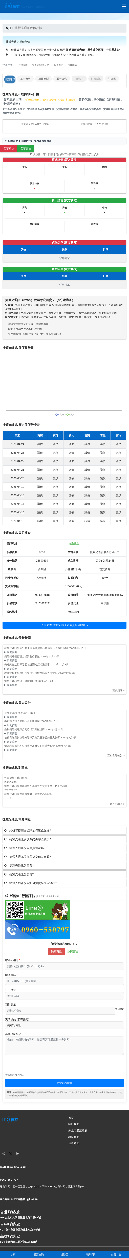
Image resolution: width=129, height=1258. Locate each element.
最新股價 (10, 79)
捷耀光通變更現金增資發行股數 (22, 656)
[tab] (64, 831)
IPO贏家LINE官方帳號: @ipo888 (19, 1199)
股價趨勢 (58, 65)
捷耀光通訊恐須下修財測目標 (21, 681)
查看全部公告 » (116, 755)
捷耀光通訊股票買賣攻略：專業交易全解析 (28, 794)
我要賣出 (25, 148)
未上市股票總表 (77, 1130)
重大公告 (61, 78)
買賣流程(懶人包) (40, 65)
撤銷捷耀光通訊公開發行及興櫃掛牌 (24, 729)
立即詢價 (72, 65)
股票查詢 (39, 1254)
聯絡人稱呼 (12, 960)
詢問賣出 (73, 951)
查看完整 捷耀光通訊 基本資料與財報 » (64, 625)
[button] (64, 830)
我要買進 (9, 148)
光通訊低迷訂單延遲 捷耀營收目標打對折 (27, 664)
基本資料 (25, 78)
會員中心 (116, 1254)
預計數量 (10, 1004)
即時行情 (22, 65)
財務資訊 (96, 78)
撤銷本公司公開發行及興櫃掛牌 (22, 721)
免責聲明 (73, 1143)
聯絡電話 (10, 975)
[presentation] (30, 1065)
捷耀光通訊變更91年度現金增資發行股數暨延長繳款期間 (36, 648)
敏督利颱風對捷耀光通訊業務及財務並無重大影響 (32, 737)
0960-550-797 (9, 1179)
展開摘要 (12, 652)
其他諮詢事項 (13, 1034)
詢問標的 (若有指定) (17, 1019)
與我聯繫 (90, 1254)
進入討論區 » (117, 803)
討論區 (64, 1254)
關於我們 (73, 1124)
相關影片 (79, 78)
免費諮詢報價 (64, 1082)
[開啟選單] (124, 6)
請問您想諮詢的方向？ (64, 943)
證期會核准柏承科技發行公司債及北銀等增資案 (31, 672)
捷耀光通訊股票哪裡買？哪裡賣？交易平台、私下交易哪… (37, 786)
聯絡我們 (73, 1136)
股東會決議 (11, 713)
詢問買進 (56, 951)
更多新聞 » (118, 690)
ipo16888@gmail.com (13, 1166)
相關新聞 (43, 78)
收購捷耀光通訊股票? (16, 777)
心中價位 (10, 989)
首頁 (12, 1254)
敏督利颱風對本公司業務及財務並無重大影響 (29, 745)
